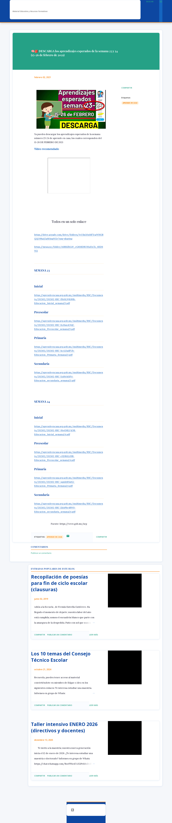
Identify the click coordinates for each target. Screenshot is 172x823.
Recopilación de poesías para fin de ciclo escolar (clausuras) (59, 583)
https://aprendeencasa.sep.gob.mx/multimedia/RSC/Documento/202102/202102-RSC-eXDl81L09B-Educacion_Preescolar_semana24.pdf (68, 456)
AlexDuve (22, 6)
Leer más (93, 634)
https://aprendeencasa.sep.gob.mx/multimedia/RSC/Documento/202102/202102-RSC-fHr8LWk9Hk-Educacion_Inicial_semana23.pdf (68, 299)
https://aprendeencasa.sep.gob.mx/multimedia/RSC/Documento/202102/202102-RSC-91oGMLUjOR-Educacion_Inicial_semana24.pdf (68, 430)
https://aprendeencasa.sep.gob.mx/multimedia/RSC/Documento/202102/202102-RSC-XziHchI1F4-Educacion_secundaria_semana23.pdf (68, 376)
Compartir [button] (126, 87)
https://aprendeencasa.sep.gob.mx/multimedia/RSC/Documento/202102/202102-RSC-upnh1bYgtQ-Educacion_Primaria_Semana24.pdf (68, 481)
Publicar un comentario (41, 553)
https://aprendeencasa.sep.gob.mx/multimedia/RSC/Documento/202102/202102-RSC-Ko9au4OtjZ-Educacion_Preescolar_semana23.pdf (68, 324)
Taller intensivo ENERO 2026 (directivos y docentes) (64, 727)
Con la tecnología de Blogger (86, 810)
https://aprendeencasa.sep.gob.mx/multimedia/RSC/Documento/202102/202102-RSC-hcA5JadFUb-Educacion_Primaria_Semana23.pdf (68, 350)
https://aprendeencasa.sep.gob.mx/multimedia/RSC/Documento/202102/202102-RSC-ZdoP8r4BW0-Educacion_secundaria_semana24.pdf (68, 507)
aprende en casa (130, 103)
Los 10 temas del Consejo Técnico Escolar (61, 656)
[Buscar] (149, 1)
